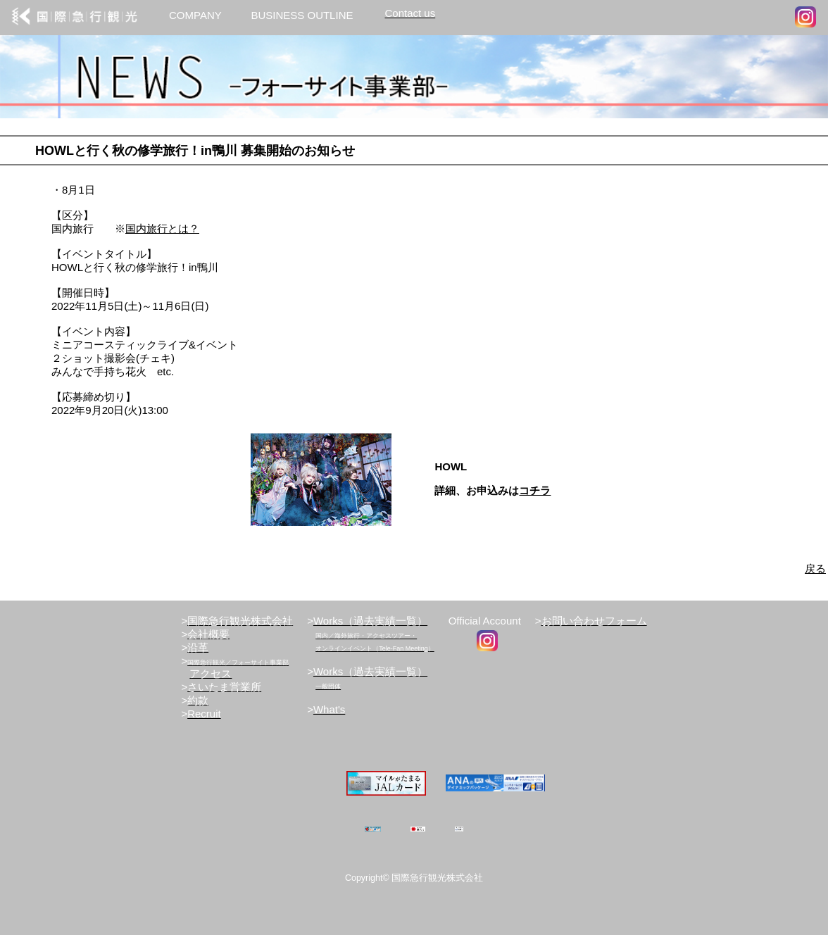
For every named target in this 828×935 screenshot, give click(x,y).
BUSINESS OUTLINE (302, 15)
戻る (815, 569)
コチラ (535, 490)
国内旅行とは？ (162, 228)
